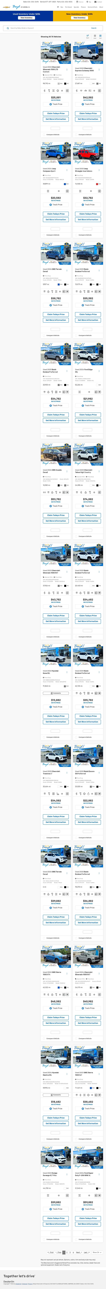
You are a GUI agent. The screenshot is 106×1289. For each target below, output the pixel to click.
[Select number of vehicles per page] (97, 1252)
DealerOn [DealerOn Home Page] (18, 1284)
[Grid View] (94, 37)
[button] (69, 52)
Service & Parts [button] (92, 7)
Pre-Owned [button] (68, 7)
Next (79, 1252)
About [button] (101, 7)
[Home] (58, 7)
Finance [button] (83, 7)
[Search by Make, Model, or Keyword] (50, 28)
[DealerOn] (9, 1281)
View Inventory (26, 18)
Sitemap (24, 1284)
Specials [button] (76, 7)
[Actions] (67, 69)
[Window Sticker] (67, 291)
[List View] (100, 37)
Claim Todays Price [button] (55, 113)
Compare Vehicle (52, 134)
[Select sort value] (88, 37)
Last (86, 1252)
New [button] (62, 7)
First (51, 1252)
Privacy (30, 1284)
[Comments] (67, 90)
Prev (58, 1252)
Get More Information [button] (56, 119)
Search (93, 28)
